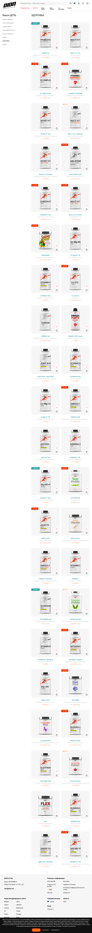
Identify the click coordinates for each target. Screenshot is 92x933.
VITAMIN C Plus (45, 296)
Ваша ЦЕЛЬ (43, 8)
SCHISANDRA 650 (45, 619)
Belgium (6, 901)
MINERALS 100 (75, 457)
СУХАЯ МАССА (7, 27)
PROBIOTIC (45, 53)
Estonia (6, 908)
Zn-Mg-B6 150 (75, 255)
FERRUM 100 (45, 336)
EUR (64, 901)
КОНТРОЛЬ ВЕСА (8, 23)
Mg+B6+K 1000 (45, 498)
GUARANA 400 (75, 821)
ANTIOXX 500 (45, 457)
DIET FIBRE (75, 700)
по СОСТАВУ (61, 8)
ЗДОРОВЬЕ (6, 41)
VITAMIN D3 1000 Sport (45, 660)
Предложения (25, 8)
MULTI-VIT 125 (75, 53)
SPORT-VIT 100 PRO (45, 174)
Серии (69, 8)
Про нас (49, 893)
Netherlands (19, 908)
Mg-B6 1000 (45, 700)
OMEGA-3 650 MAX (45, 579)
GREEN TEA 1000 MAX (45, 862)
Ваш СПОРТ (52, 8)
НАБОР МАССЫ (7, 19)
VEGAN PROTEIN (75, 619)
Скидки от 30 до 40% (51, 885)
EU (5, 911)
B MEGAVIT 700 (45, 215)
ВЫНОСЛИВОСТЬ (8, 34)
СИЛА (4, 37)
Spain (17, 917)
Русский (50, 909)
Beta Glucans (75, 538)
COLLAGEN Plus (45, 741)
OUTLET (35, 8)
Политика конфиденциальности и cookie (74, 888)
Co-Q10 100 (75, 296)
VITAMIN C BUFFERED (75, 93)
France (6, 914)
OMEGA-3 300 (75, 417)
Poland (18, 911)
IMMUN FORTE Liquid (75, 336)
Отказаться (45, 930)
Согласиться (36, 930)
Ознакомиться (55, 930)
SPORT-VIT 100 (45, 134)
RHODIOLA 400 (75, 741)
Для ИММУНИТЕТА (9, 30)
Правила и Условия (69, 884)
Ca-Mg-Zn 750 (45, 417)
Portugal (18, 914)
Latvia (18, 901)
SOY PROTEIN (75, 498)
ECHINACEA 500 (75, 376)
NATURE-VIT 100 (75, 862)
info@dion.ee (9, 888)
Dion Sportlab (51, 881)
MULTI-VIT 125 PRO (75, 215)
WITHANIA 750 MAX (75, 660)
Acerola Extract (75, 781)
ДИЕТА (5, 44)
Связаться (66, 893)
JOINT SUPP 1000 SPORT (45, 376)
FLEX (45, 821)
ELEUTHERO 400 (45, 781)
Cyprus (6, 905)
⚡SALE (49, 889)
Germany (6, 917)
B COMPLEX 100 (45, 93)
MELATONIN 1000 (75, 174)
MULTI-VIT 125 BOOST (75, 134)
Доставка (66, 881)
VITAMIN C (75, 579)
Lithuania (18, 905)
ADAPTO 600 (45, 538)
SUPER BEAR (45, 255)
